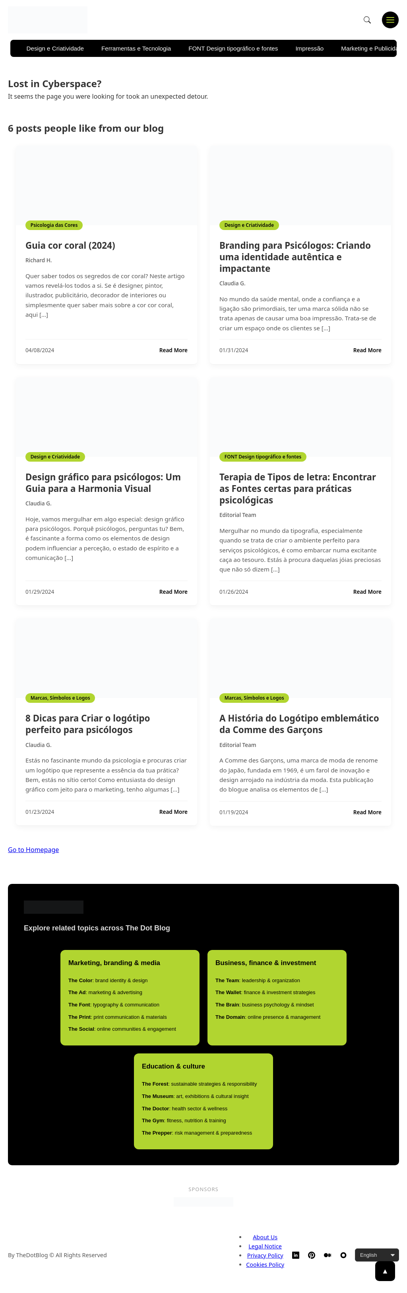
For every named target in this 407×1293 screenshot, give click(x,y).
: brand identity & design (107, 980)
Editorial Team (237, 515)
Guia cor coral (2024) (70, 245)
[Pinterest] (311, 1255)
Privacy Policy (265, 1255)
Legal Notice (265, 1246)
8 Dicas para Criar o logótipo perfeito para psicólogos (87, 724)
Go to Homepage (33, 849)
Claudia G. (232, 283)
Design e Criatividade (55, 48)
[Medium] (327, 1255)
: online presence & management (267, 1017)
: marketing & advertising (105, 992)
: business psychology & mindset (264, 1005)
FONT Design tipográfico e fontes (233, 48)
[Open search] (367, 20)
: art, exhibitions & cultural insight (195, 1096)
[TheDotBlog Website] (343, 1255)
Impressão (309, 48)
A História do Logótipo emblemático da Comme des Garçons (299, 724)
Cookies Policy (265, 1264)
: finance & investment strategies (265, 992)
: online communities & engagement (122, 1029)
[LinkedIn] (295, 1255)
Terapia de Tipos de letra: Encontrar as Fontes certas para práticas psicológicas (297, 488)
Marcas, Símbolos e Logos (60, 697)
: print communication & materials (117, 1017)
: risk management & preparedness (197, 1133)
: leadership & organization (257, 980)
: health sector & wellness (184, 1109)
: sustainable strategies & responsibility (199, 1084)
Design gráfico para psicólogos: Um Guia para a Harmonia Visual (103, 483)
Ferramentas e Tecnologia (136, 48)
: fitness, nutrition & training (184, 1120)
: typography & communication (113, 1005)
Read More (173, 350)
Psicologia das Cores (54, 225)
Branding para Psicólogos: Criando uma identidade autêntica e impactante (295, 257)
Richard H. (38, 260)
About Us (265, 1237)
